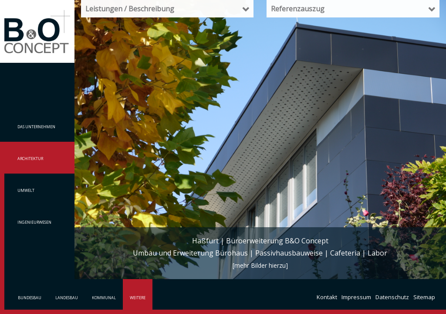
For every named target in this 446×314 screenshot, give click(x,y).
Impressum (356, 297)
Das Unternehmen (36, 127)
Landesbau (66, 297)
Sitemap (424, 297)
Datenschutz (392, 297)
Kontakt (327, 297)
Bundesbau (29, 297)
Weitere (137, 297)
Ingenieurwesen (34, 222)
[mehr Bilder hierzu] (260, 265)
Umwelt (25, 190)
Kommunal (104, 297)
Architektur (30, 158)
